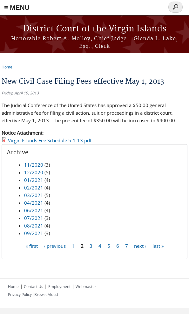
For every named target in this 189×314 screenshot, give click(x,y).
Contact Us (33, 286)
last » (158, 245)
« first (32, 245)
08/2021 (33, 225)
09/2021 (33, 233)
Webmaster (86, 286)
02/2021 (33, 187)
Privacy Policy (20, 294)
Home (7, 66)
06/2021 (33, 210)
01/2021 (33, 180)
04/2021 (33, 203)
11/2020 (33, 165)
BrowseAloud (46, 294)
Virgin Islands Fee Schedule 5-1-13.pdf (49, 140)
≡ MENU (17, 7)
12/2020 (33, 172)
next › (140, 245)
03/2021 (33, 195)
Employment (59, 286)
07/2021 (33, 218)
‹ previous (55, 245)
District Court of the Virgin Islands (94, 29)
